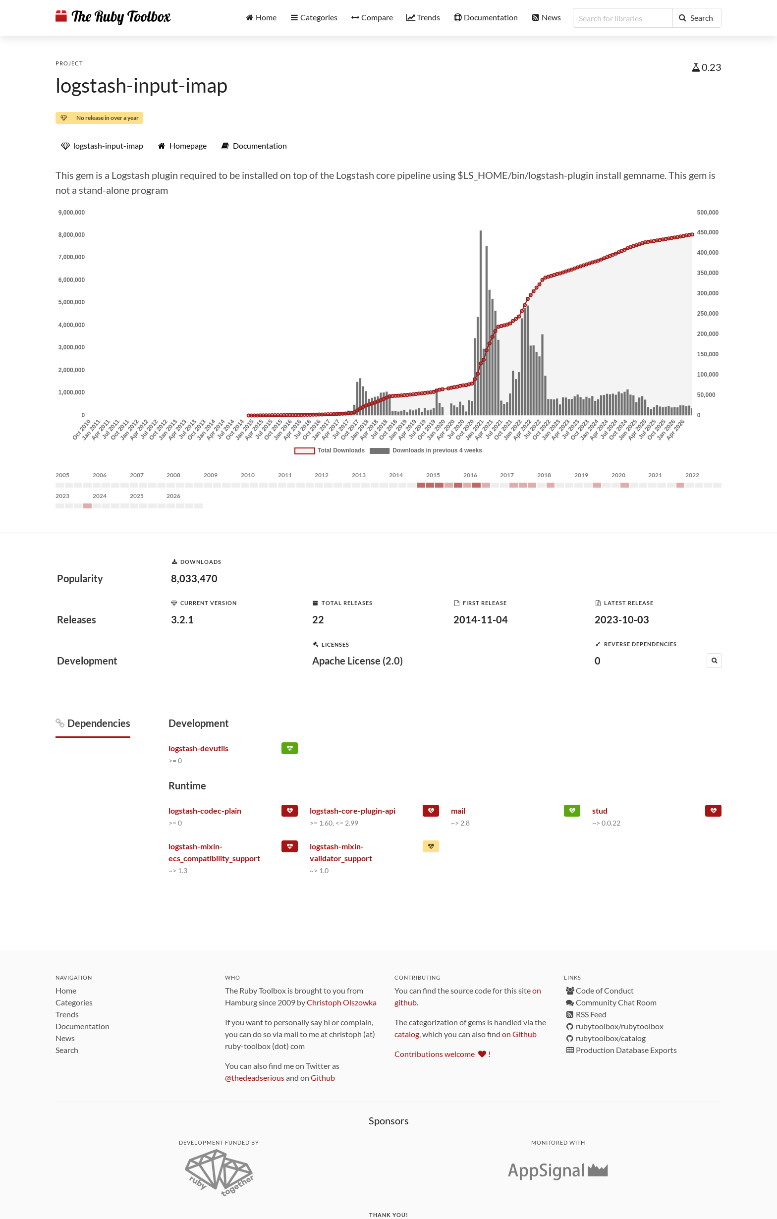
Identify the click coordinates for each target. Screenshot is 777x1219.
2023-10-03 (622, 619)
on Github (519, 1034)
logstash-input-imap (141, 85)
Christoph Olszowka (342, 1002)
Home (66, 990)
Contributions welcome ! (442, 1053)
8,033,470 (194, 578)
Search (67, 1049)
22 (318, 619)
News (65, 1038)
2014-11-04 (480, 619)
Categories (74, 1002)
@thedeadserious (254, 1077)
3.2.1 (182, 619)
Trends (67, 1014)
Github (323, 1077)
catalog (406, 1034)
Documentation (83, 1026)
